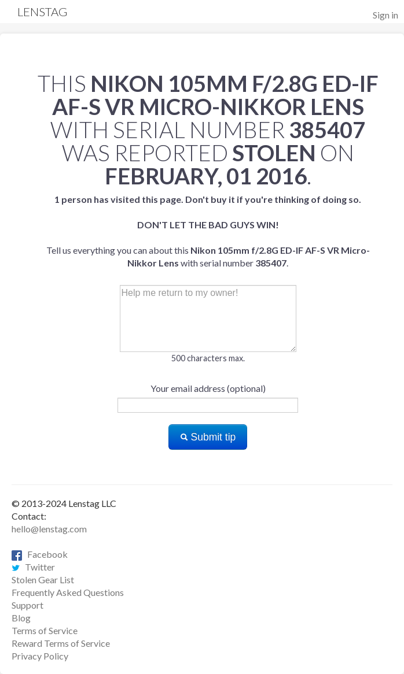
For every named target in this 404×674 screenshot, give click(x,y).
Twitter (33, 566)
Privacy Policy (40, 655)
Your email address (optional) (208, 388)
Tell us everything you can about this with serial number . (208, 231)
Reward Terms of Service (61, 643)
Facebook (40, 554)
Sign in (385, 14)
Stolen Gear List (43, 579)
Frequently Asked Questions (68, 592)
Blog (21, 617)
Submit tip (208, 437)
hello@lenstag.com (49, 528)
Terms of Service (45, 630)
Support (27, 604)
